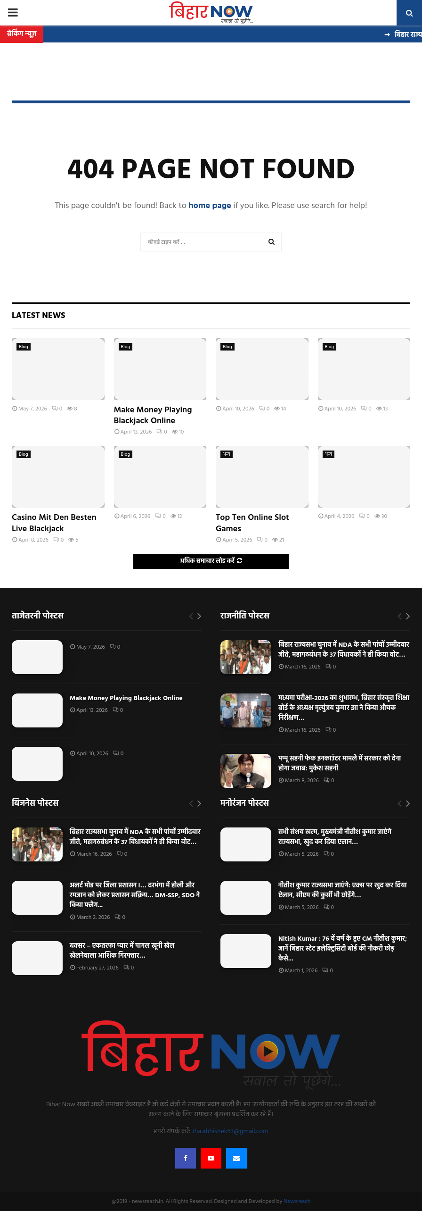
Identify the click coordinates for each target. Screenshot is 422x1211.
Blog (23, 347)
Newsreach (297, 1201)
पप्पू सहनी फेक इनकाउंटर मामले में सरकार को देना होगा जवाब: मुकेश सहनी (339, 763)
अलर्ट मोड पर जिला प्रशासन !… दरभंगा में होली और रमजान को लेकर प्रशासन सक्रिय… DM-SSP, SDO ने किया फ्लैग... (135, 895)
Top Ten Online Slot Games (252, 523)
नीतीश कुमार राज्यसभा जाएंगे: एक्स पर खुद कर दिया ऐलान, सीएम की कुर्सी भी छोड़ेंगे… (342, 890)
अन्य (226, 454)
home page (209, 206)
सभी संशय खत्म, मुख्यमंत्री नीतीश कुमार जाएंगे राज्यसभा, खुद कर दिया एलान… (334, 837)
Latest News (38, 316)
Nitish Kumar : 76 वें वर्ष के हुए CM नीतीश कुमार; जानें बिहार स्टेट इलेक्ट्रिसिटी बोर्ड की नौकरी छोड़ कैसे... (342, 949)
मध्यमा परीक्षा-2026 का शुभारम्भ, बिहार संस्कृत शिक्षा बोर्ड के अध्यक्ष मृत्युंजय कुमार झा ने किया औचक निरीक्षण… (343, 708)
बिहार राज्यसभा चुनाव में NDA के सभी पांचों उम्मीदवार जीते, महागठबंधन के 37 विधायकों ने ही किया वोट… (343, 650)
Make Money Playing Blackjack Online (153, 415)
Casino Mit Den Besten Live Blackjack (54, 523)
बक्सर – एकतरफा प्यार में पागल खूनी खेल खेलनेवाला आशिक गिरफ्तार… (122, 951)
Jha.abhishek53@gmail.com (230, 1131)
